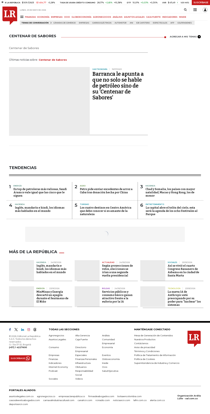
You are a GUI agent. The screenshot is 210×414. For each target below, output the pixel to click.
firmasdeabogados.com (101, 396)
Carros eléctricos (101, 23)
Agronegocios (56, 335)
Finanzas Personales (86, 359)
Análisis (106, 335)
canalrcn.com (85, 400)
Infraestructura (83, 363)
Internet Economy (58, 367)
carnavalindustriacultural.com (58, 400)
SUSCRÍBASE (200, 2)
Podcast (53, 371)
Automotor (120, 23)
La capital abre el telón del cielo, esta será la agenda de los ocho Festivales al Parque (172, 211)
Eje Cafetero (143, 23)
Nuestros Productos (144, 339)
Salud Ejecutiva (110, 371)
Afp (172, 23)
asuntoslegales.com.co (21, 396)
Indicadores (55, 363)
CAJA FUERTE (153, 17)
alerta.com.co (157, 400)
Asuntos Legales (57, 339)
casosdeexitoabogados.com (24, 400)
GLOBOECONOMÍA (81, 17)
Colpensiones (185, 23)
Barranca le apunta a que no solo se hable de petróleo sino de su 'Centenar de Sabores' (118, 86)
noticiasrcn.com (121, 400)
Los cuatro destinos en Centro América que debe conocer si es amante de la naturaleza (105, 211)
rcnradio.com (102, 400)
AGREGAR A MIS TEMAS (185, 36)
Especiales (81, 355)
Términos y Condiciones (146, 351)
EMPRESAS (57, 17)
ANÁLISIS (117, 17)
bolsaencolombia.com (129, 396)
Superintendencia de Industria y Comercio (156, 363)
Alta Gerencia (82, 335)
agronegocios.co (46, 396)
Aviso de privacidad (144, 347)
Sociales (53, 378)
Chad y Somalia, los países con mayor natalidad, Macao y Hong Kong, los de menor (170, 192)
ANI (131, 23)
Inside (105, 363)
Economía (107, 347)
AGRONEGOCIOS (102, 17)
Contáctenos (141, 343)
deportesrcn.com (18, 404)
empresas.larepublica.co (72, 396)
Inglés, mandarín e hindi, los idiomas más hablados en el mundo (39, 209)
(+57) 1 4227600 (18, 347)
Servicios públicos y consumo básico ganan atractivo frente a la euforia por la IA (117, 296)
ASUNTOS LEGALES (134, 17)
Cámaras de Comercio (64, 23)
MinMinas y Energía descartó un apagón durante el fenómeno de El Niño (52, 296)
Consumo (54, 347)
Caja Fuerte (81, 339)
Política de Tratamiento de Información (155, 355)
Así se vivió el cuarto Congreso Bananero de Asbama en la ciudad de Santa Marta (183, 270)
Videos (79, 378)
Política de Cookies (144, 359)
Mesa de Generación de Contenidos (153, 335)
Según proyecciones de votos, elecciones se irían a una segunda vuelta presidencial (117, 270)
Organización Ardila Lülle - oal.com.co (189, 397)
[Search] (185, 9)
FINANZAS (30, 17)
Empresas (84, 23)
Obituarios (80, 367)
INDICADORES (169, 17)
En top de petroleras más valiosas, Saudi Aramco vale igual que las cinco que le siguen (40, 192)
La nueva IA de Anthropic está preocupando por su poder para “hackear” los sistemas (184, 298)
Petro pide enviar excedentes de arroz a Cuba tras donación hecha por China (106, 191)
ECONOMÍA (43, 17)
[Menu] (22, 17)
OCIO (67, 17)
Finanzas (53, 359)
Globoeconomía (111, 359)
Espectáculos (160, 23)
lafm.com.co (140, 400)
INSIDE (182, 17)
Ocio (104, 367)
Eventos (106, 355)
